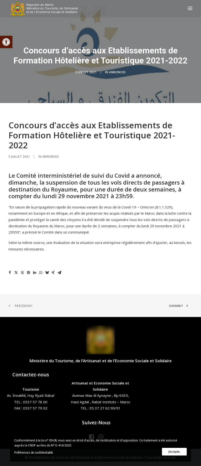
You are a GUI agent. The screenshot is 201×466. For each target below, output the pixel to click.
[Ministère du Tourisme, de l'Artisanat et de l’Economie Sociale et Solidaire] (45, 8)
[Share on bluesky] (47, 272)
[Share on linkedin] (34, 272)
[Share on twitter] (16, 272)
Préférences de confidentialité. (34, 452)
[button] (6, 42)
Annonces (117, 72)
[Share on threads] (22, 272)
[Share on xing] (53, 272)
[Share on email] (59, 272)
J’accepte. (174, 452)
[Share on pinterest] (28, 272)
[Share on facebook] (10, 272)
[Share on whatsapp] (41, 272)
